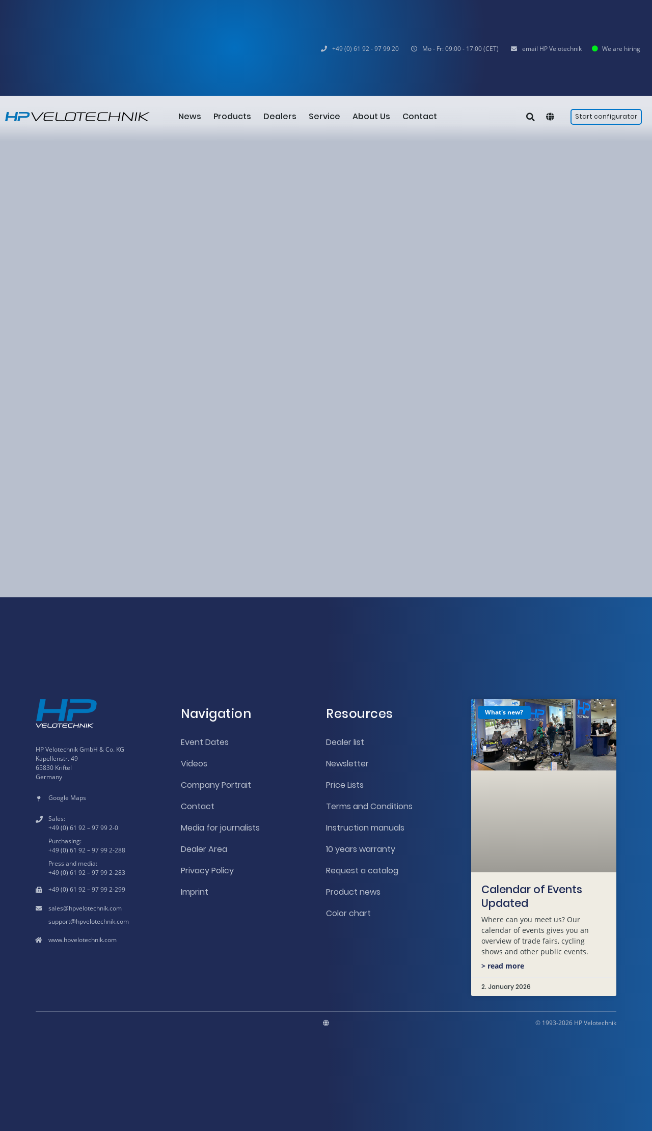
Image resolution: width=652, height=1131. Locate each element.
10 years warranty (360, 849)
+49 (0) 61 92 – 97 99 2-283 (86, 872)
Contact (197, 806)
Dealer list (345, 742)
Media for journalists (220, 828)
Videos (194, 763)
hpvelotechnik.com (95, 908)
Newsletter (347, 763)
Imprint (194, 892)
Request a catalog (362, 870)
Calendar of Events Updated (531, 896)
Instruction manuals (365, 828)
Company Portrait (216, 785)
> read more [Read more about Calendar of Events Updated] (502, 966)
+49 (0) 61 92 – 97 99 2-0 (83, 827)
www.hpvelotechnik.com (82, 939)
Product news (353, 892)
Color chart (348, 913)
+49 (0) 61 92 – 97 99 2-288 (86, 850)
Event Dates (205, 742)
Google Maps (67, 797)
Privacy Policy (207, 870)
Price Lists (345, 785)
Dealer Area (204, 849)
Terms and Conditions (369, 806)
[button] (455, 48)
